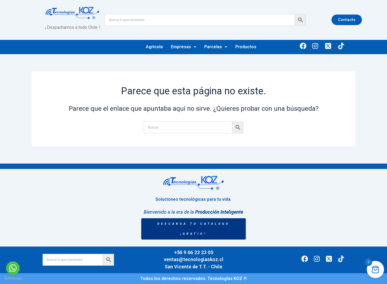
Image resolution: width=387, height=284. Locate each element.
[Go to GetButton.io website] (13, 278)
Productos (245, 46)
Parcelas (215, 46)
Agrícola (154, 46)
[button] (183, 47)
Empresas (183, 46)
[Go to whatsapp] (13, 268)
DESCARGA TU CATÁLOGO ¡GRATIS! (193, 229)
